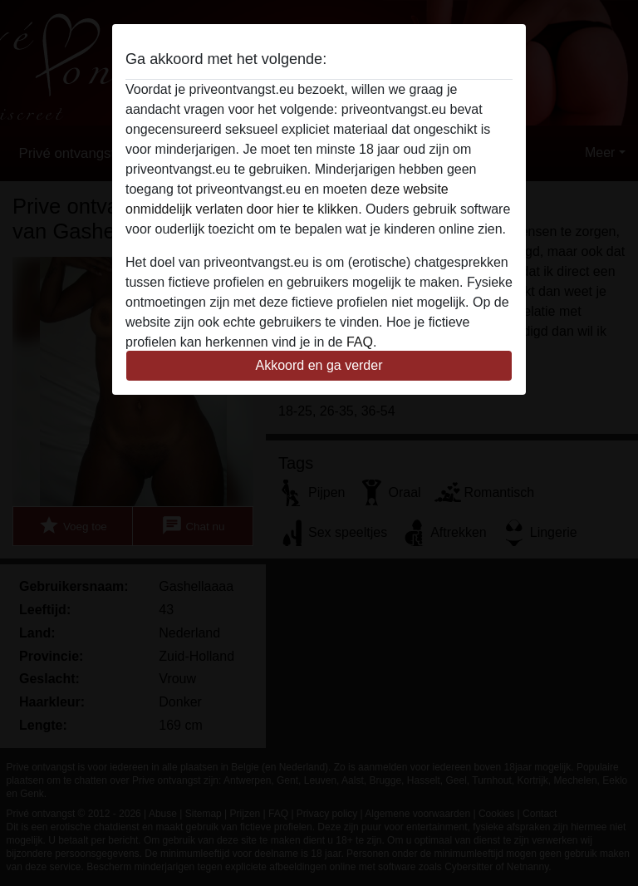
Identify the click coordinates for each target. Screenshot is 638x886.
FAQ (359, 342)
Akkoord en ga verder (319, 365)
